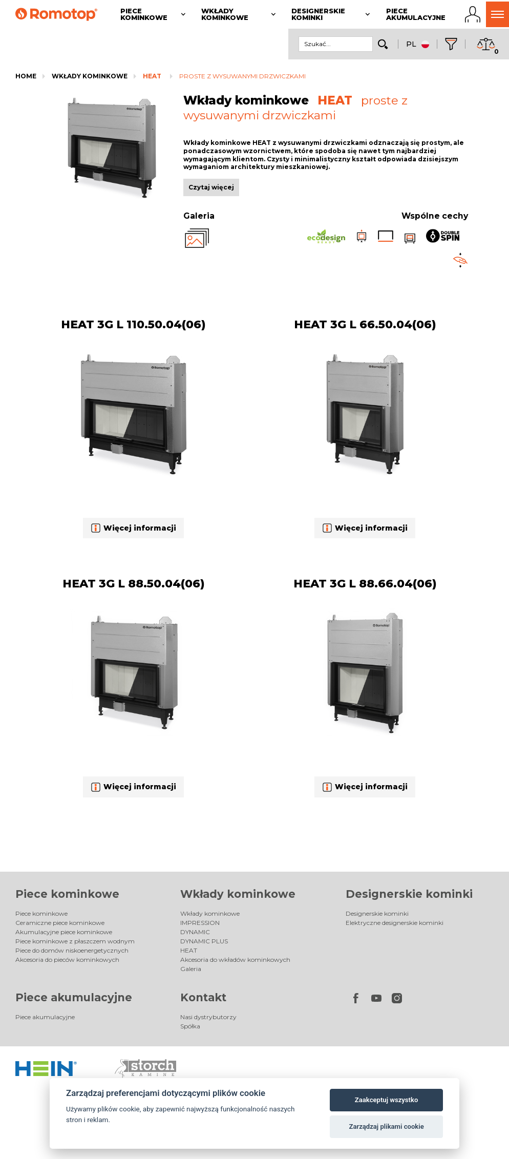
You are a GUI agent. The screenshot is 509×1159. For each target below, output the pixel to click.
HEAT (152, 76)
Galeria (190, 969)
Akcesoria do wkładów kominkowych (235, 959)
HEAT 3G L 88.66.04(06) (365, 584)
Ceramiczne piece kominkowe (59, 922)
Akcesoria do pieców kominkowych (67, 959)
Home (25, 76)
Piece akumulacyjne (73, 997)
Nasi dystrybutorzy (208, 1017)
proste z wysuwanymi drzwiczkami (242, 76)
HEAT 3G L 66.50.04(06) (365, 324)
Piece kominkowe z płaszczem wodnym (75, 941)
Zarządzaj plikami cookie (386, 1126)
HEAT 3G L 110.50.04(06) (133, 324)
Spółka (190, 1026)
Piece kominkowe (67, 894)
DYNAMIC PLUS (204, 941)
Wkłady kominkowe (90, 76)
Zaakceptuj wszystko (386, 1100)
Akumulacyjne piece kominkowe (63, 932)
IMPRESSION (200, 922)
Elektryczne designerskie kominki (394, 922)
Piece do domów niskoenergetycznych (72, 950)
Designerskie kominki (409, 894)
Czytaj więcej (211, 187)
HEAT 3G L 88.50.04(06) (133, 584)
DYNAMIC (195, 932)
